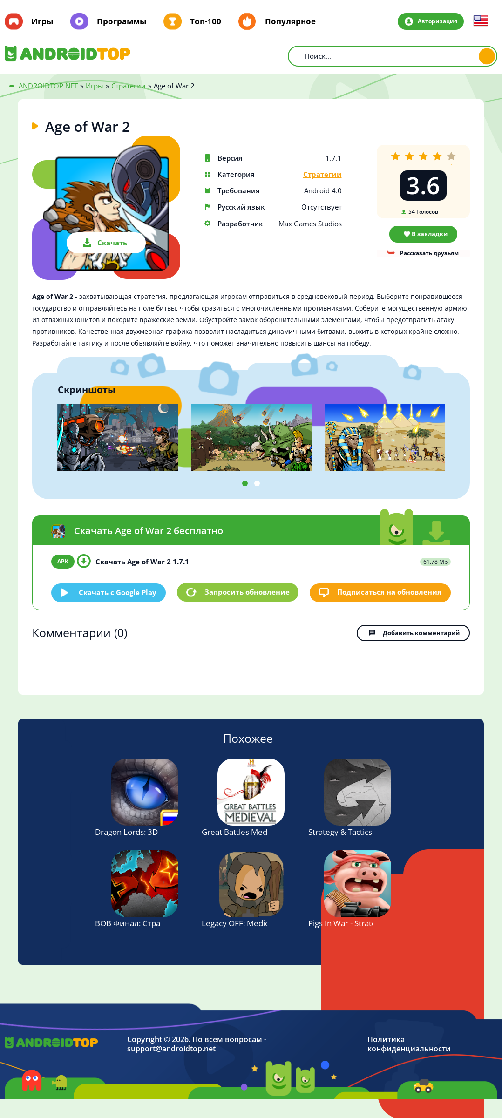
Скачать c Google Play (118, 591)
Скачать (112, 242)
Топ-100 (205, 21)
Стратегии (322, 174)
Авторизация (437, 21)
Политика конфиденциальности (409, 1043)
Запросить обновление (247, 591)
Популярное (290, 21)
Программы (121, 21)
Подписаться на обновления (389, 591)
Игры (42, 21)
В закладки (430, 234)
